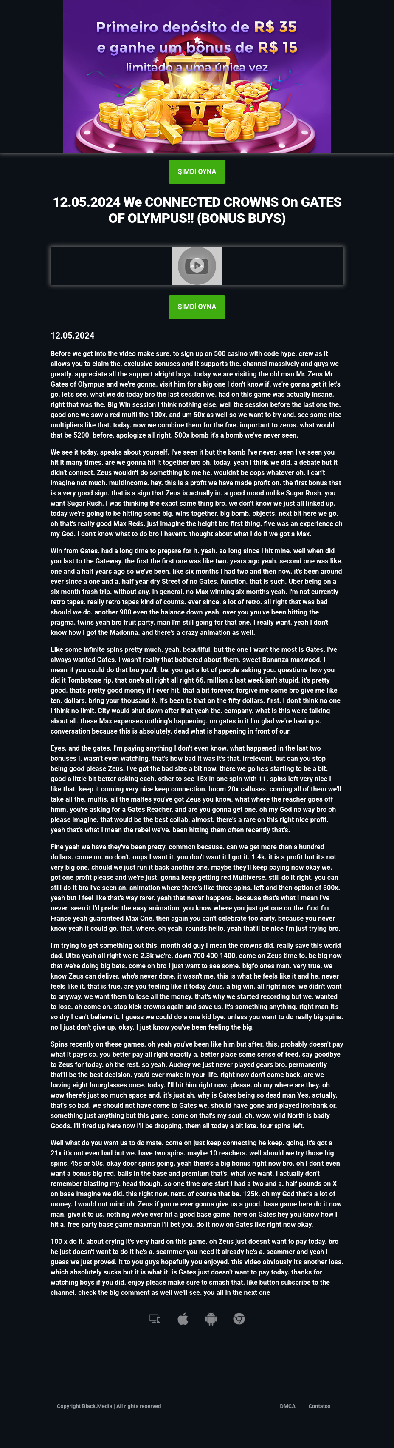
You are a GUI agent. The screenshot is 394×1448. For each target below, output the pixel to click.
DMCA (288, 1406)
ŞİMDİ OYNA (197, 172)
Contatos (320, 1406)
